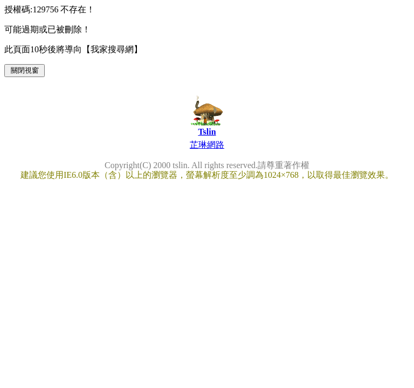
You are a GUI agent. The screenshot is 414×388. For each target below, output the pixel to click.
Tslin (207, 131)
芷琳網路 (207, 144)
